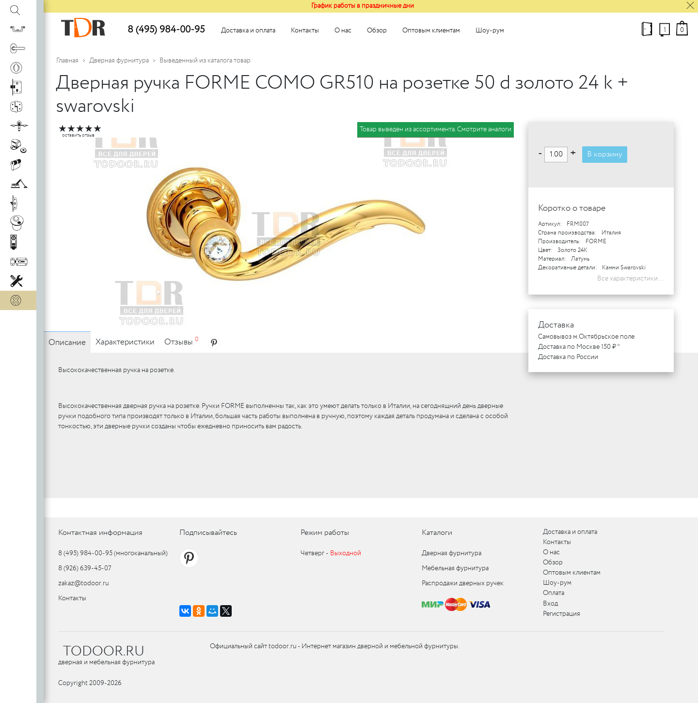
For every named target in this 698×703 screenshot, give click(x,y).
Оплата (553, 593)
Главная (67, 60)
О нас (342, 30)
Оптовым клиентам (431, 30)
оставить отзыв (78, 135)
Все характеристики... (630, 278)
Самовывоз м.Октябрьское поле (586, 337)
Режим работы (325, 532)
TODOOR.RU (103, 651)
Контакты (305, 30)
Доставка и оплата (248, 30)
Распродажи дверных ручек (463, 583)
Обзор (377, 30)
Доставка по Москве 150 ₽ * (579, 347)
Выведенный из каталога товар (205, 60)
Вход (550, 604)
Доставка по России (568, 357)
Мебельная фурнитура (455, 568)
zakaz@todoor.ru (83, 583)
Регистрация (561, 614)
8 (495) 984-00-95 (166, 30)
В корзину (604, 154)
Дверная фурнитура (119, 60)
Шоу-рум (490, 30)
